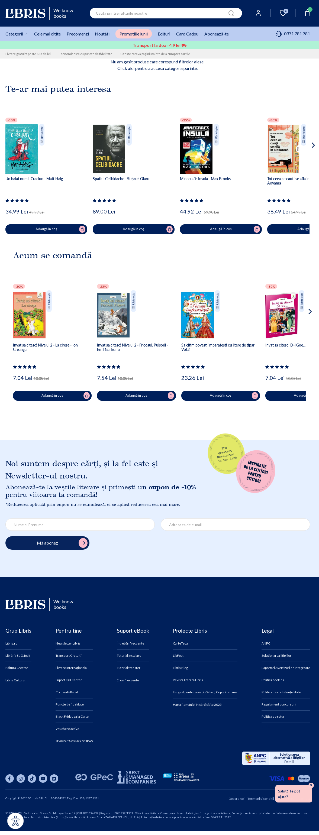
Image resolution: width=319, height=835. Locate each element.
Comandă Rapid (67, 692)
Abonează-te (216, 33)
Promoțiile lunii (134, 33)
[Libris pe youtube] (43, 778)
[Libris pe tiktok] (32, 778)
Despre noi (236, 799)
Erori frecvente (128, 680)
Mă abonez (62, 543)
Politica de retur (273, 716)
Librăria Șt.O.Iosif (17, 655)
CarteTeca (180, 643)
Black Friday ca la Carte (72, 716)
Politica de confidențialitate (281, 692)
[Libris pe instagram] (21, 778)
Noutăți (102, 33)
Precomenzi (78, 33)
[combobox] (166, 13)
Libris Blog (180, 667)
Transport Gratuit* (69, 655)
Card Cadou (187, 33)
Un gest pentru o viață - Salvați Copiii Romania (205, 692)
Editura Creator (16, 667)
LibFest (178, 655)
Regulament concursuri (279, 704)
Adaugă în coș (60, 229)
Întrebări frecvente (130, 643)
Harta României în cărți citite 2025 (197, 704)
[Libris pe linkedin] (54, 778)
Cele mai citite (47, 33)
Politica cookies (273, 680)
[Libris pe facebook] (9, 778)
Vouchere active (67, 728)
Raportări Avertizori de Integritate (286, 667)
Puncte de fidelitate (70, 704)
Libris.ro (11, 643)
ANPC (266, 643)
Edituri (164, 33)
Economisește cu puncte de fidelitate (85, 54)
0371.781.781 (293, 33)
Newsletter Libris (68, 643)
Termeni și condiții (260, 799)
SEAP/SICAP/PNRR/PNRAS (74, 741)
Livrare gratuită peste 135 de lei (28, 54)
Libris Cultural (15, 680)
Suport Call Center (69, 680)
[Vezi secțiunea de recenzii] (18, 200)
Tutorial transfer (128, 667)
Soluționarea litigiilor (276, 655)
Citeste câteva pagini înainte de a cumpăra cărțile (155, 54)
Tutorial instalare (129, 655)
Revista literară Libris (188, 680)
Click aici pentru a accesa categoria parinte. (157, 68)
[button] (303, 167)
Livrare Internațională (71, 667)
